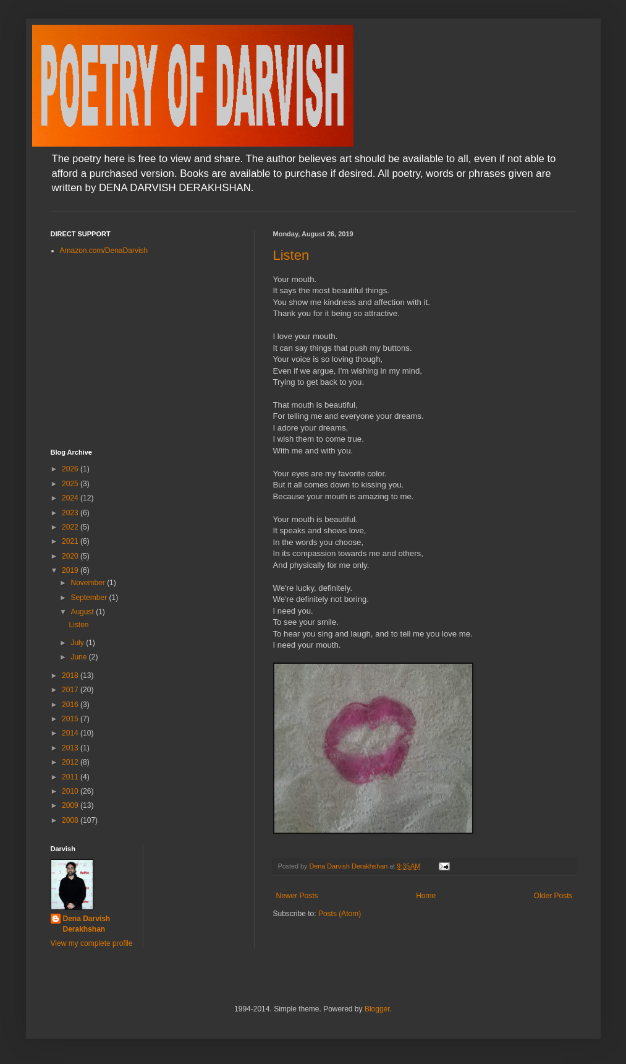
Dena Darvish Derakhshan (87, 923)
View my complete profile (92, 943)
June (79, 657)
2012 (71, 762)
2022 (71, 527)
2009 (71, 805)
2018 (71, 675)
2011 (71, 777)
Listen (291, 255)
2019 (71, 570)
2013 (71, 748)
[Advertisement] (143, 352)
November (88, 582)
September (89, 597)
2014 (71, 733)
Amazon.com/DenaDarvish (104, 250)
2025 (71, 483)
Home (426, 895)
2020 (71, 556)
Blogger (377, 1009)
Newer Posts (297, 895)
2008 (71, 820)
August (83, 611)
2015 (71, 718)
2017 (71, 689)
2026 (71, 469)
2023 (71, 512)
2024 (71, 498)
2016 (71, 704)
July (78, 642)
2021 (71, 541)
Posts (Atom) (339, 913)
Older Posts (553, 895)
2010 (71, 791)
